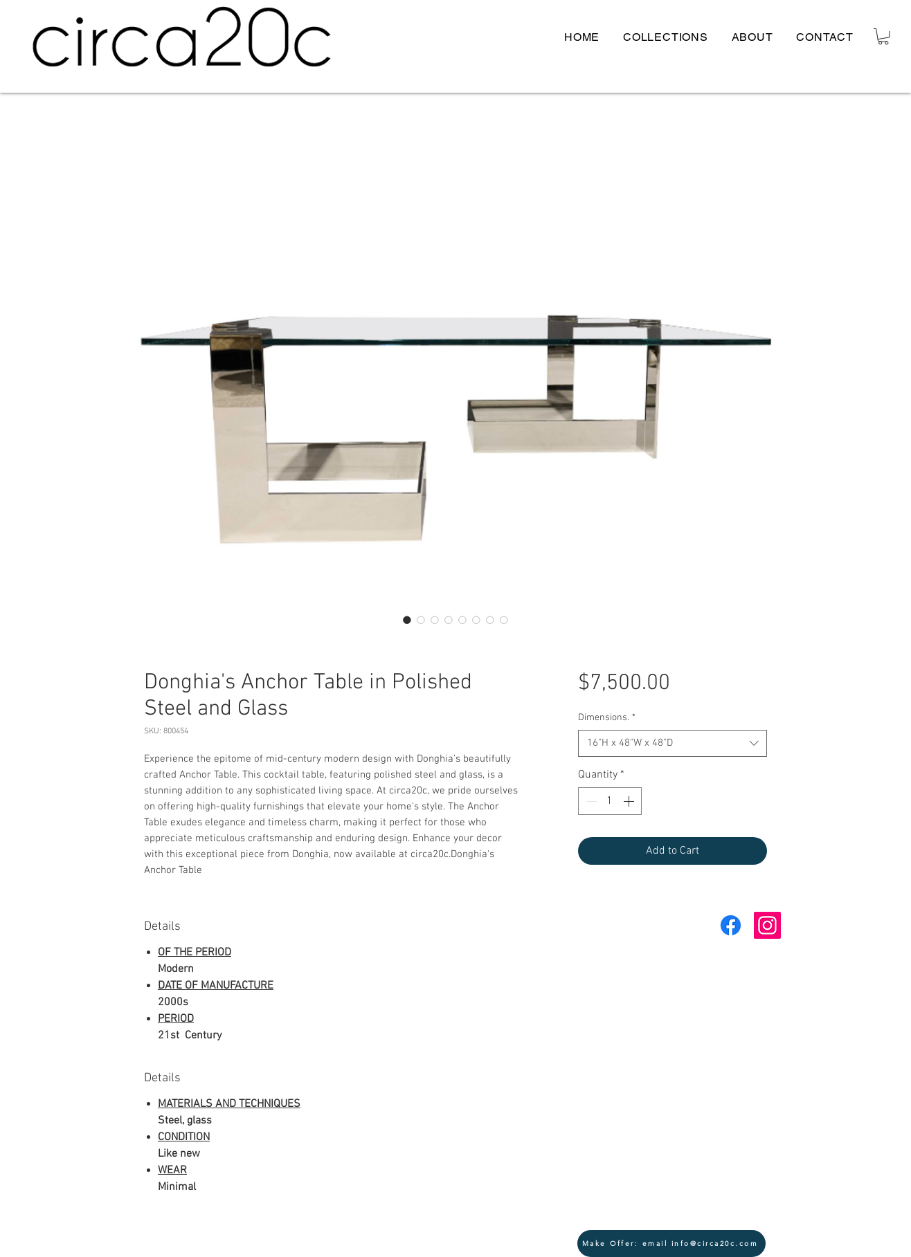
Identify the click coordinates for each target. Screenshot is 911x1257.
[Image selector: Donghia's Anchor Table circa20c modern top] (421, 620)
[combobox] (672, 743)
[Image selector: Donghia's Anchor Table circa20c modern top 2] (504, 620)
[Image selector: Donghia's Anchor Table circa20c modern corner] (462, 620)
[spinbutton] (609, 801)
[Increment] (630, 801)
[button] (883, 36)
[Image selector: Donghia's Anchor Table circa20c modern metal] (490, 620)
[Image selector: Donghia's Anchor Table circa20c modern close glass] (449, 620)
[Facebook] (730, 925)
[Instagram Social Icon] (767, 925)
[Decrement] (589, 801)
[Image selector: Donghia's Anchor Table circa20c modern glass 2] (476, 620)
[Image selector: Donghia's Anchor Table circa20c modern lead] (407, 620)
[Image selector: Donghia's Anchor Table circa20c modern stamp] (435, 620)
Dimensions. (606, 718)
